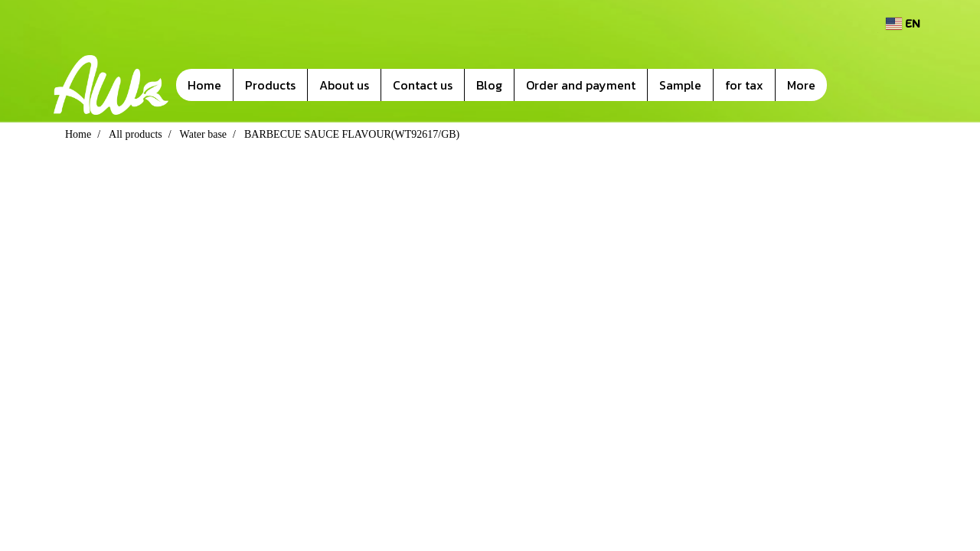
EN (903, 23)
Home (204, 85)
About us (344, 85)
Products (270, 85)
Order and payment (580, 85)
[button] (850, 85)
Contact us (422, 85)
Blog (489, 85)
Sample (680, 85)
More (801, 85)
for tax (744, 85)
